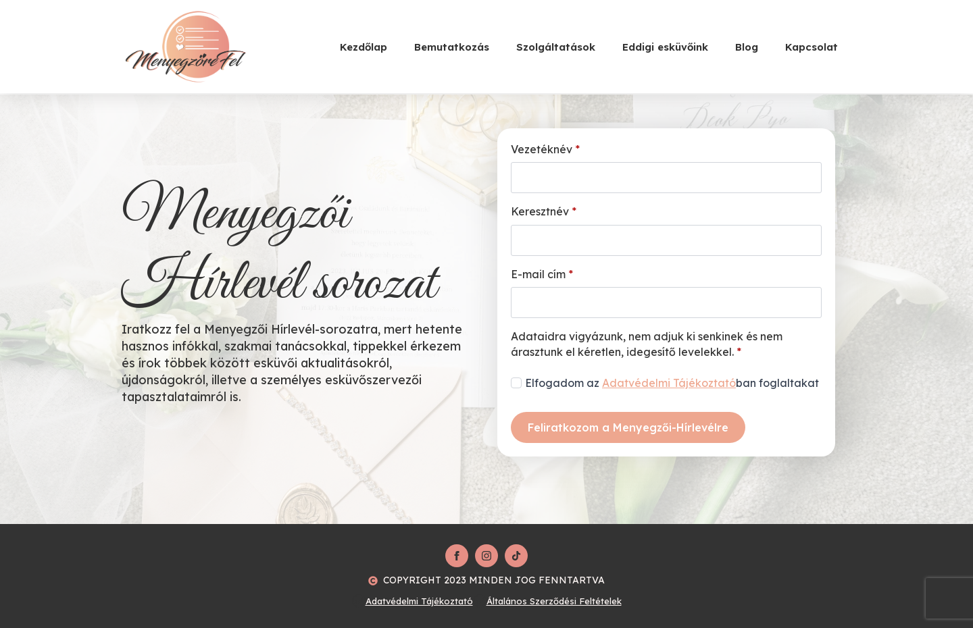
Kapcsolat (811, 47)
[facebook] (456, 555)
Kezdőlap (363, 47)
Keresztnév (543, 211)
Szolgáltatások (555, 47)
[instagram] (486, 555)
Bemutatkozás (451, 47)
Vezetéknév (545, 149)
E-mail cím (542, 274)
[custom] (516, 555)
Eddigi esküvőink (665, 47)
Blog (746, 47)
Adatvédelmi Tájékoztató (669, 383)
